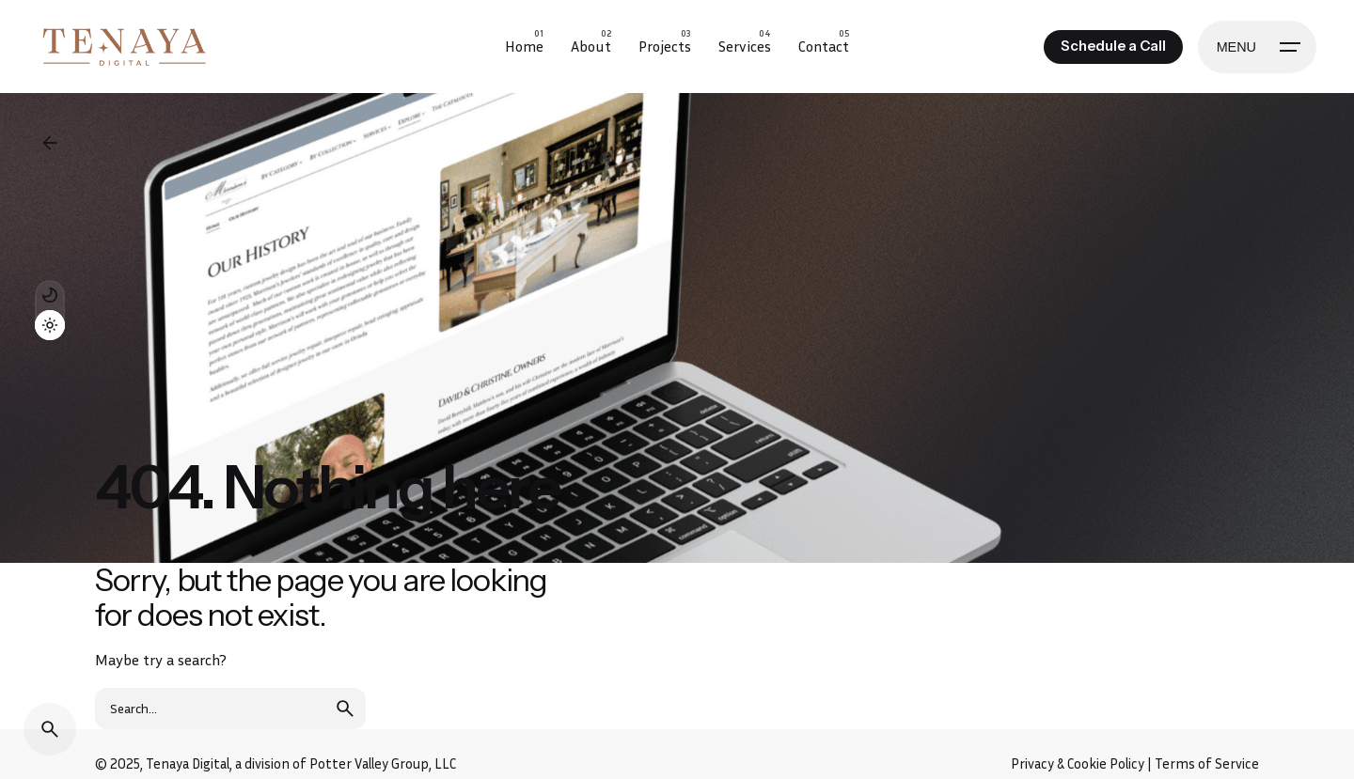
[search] (345, 708)
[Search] (50, 729)
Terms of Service (1207, 763)
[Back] (50, 143)
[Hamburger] (1257, 47)
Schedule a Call (1113, 46)
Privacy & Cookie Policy (1077, 763)
